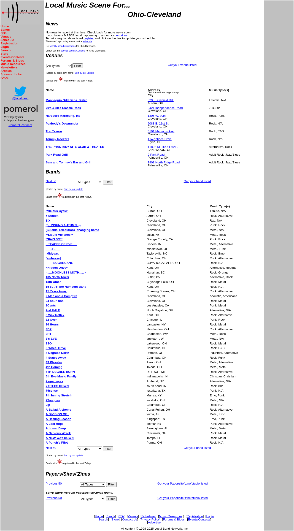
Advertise (154, 522)
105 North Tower (57, 277)
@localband (20, 98)
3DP (49, 329)
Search (5, 50)
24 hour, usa (55, 301)
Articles (6, 71)
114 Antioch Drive (159, 139)
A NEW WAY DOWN (60, 438)
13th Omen (54, 282)
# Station (52, 215)
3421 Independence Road (165, 108)
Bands (5, 29)
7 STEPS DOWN (57, 386)
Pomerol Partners (20, 125)
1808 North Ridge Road (164, 162)
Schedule (7, 40)
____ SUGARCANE (59, 263)
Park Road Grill (57, 154)
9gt (48, 404)
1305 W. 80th (157, 115)
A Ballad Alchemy (58, 409)
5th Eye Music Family (61, 376)
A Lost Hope (55, 423)
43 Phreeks (54, 362)
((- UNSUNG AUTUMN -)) (63, 225)
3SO (49, 343)
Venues (5, 36)
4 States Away (56, 357)
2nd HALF (53, 310)
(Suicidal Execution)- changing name (72, 230)
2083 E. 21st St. (158, 123)
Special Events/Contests (72, 50)
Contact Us (129, 519)
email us (122, 35)
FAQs (4, 77)
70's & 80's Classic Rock (63, 108)
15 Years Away (56, 291)
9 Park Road (156, 154)
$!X (48, 220)
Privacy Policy (149, 519)
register (89, 38)
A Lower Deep (56, 428)
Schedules (148, 516)
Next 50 (51, 181)
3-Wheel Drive (56, 348)
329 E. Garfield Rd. (160, 100)
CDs (3, 33)
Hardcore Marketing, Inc (63, 115)
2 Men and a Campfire (61, 296)
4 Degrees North (57, 353)
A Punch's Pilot (57, 442)
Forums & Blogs (12, 60)
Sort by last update (84, 73)
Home (4, 26)
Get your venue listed (182, 65)
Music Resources (13, 64)
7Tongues (53, 400)
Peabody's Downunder (62, 123)
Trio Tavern (54, 131)
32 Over (51, 319)
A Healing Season (58, 419)
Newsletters (9, 67)
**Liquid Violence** (59, 234)
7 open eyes (54, 381)
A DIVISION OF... (57, 414)
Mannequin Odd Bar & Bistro (66, 100)
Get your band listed (197, 181)
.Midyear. (52, 253)
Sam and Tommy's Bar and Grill (69, 162)
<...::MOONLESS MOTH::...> (66, 272)
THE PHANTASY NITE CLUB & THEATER (75, 147)
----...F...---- (53, 249)
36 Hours (52, 324)
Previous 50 (54, 483)
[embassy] (53, 258)
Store (4, 53)
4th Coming (54, 367)
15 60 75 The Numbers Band (66, 286)
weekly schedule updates (63, 46)
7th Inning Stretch (59, 395)
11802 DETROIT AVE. (163, 147)
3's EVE (51, 338)
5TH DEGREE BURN (60, 372)
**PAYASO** (54, 239)
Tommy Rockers (57, 139)
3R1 (48, 334)
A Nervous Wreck (58, 433)
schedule (87, 41)
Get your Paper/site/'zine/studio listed (182, 483)
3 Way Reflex (55, 315)
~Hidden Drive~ (57, 267)
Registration (9, 43)
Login (4, 47)
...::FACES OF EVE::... (61, 244)
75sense (52, 390)
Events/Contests (12, 57)
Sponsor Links (11, 74)
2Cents (51, 305)
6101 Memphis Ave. (161, 131)
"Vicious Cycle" (57, 211)
